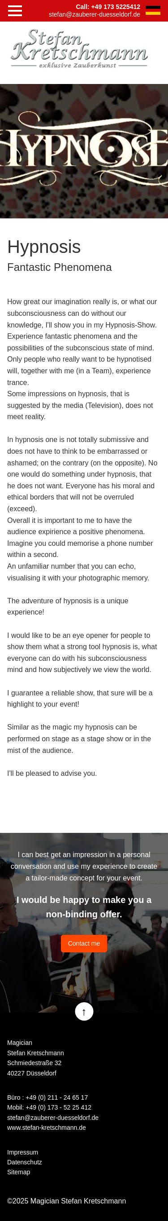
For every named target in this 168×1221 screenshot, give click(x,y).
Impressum (22, 1152)
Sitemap (18, 1172)
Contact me (84, 943)
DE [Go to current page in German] (153, 10)
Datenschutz (24, 1162)
